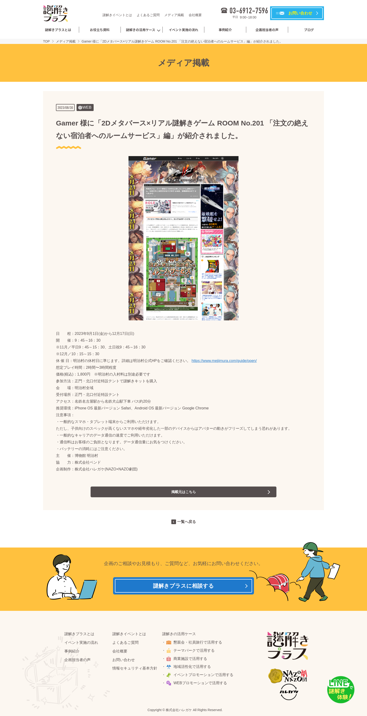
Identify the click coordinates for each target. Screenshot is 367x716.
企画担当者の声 (267, 29)
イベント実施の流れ (183, 29)
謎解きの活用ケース (140, 29)
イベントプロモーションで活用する (204, 676)
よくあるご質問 (148, 15)
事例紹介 (225, 29)
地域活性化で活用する (193, 668)
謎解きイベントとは (117, 15)
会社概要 (195, 15)
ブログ (309, 29)
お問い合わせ (123, 661)
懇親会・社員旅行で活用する (198, 644)
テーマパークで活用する (194, 652)
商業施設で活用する (191, 660)
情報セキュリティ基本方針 (134, 670)
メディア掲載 (174, 15)
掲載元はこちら (183, 492)
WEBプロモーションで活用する (201, 684)
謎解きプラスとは (58, 29)
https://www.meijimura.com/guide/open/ (224, 361)
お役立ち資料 (100, 29)
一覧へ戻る (186, 522)
